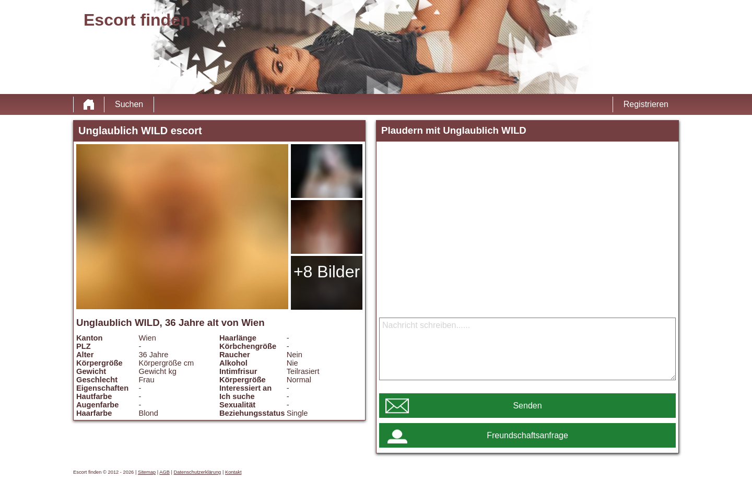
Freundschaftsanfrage (527, 435)
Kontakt (233, 472)
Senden (527, 405)
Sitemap (147, 472)
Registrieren (646, 104)
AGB (164, 472)
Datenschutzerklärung (197, 472)
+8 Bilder (326, 271)
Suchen (129, 104)
